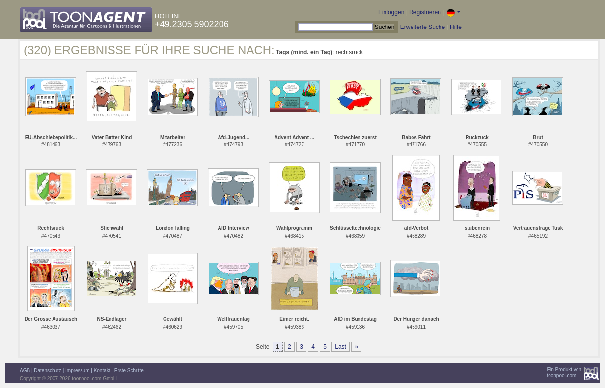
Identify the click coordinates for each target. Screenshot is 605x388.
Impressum (77, 370)
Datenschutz (47, 370)
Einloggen (391, 12)
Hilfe (456, 27)
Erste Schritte (129, 370)
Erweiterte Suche (422, 27)
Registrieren (425, 12)
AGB (25, 370)
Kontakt (102, 370)
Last (340, 346)
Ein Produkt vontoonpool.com (564, 372)
